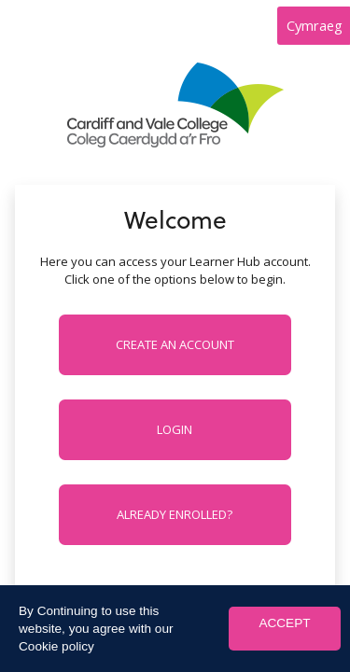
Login (174, 429)
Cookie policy (56, 646)
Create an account (175, 344)
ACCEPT (284, 623)
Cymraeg (315, 25)
